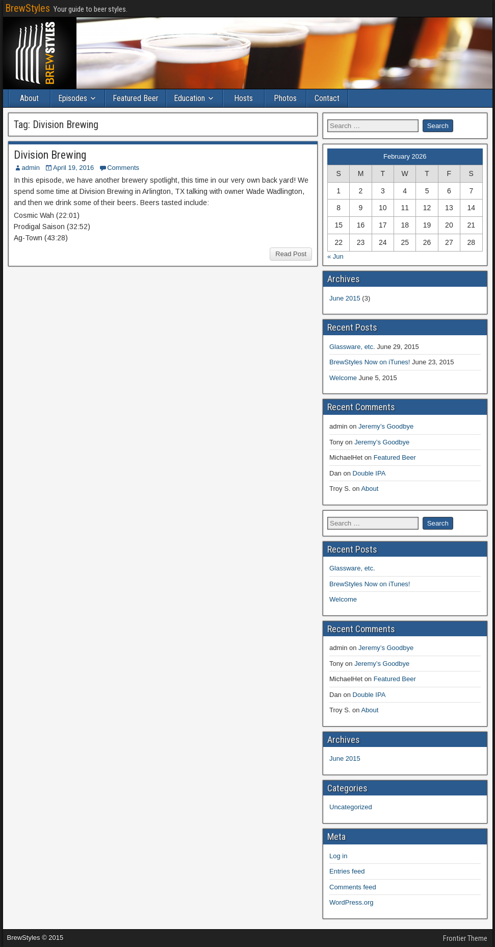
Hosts (243, 98)
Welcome (343, 378)
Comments (123, 167)
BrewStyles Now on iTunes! (369, 362)
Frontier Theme (465, 938)
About (29, 98)
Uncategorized (350, 807)
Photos (285, 98)
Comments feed (352, 887)
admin (31, 167)
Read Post (290, 254)
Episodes (72, 98)
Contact (327, 98)
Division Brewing (50, 154)
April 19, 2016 (73, 167)
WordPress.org (351, 902)
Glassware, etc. (352, 347)
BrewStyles (27, 8)
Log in (338, 856)
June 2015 (344, 298)
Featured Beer (136, 98)
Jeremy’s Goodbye (385, 426)
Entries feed (346, 871)
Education (189, 98)
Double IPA (369, 473)
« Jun (335, 256)
